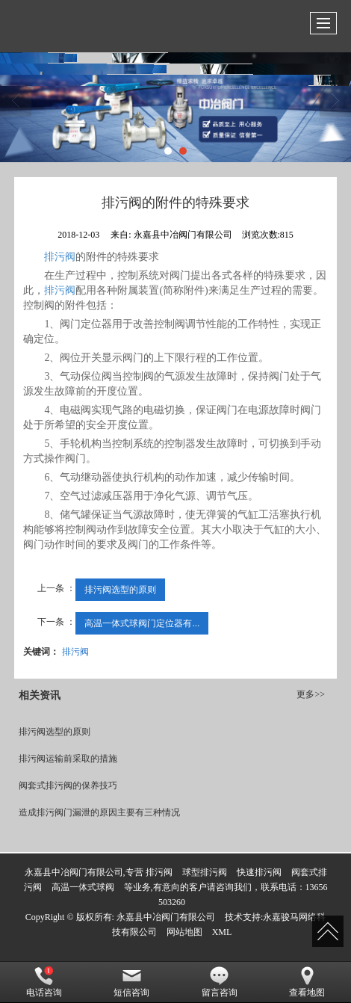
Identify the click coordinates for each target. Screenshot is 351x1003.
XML (222, 932)
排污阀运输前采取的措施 (68, 758)
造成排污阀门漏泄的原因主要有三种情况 (99, 812)
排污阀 (59, 256)
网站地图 (184, 932)
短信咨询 (131, 982)
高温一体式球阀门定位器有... (141, 623)
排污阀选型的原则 (120, 589)
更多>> (310, 694)
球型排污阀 (204, 872)
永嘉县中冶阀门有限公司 (166, 917)
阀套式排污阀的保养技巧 (68, 785)
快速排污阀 (259, 872)
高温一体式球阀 (83, 887)
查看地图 (307, 982)
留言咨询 (219, 982)
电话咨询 (44, 982)
